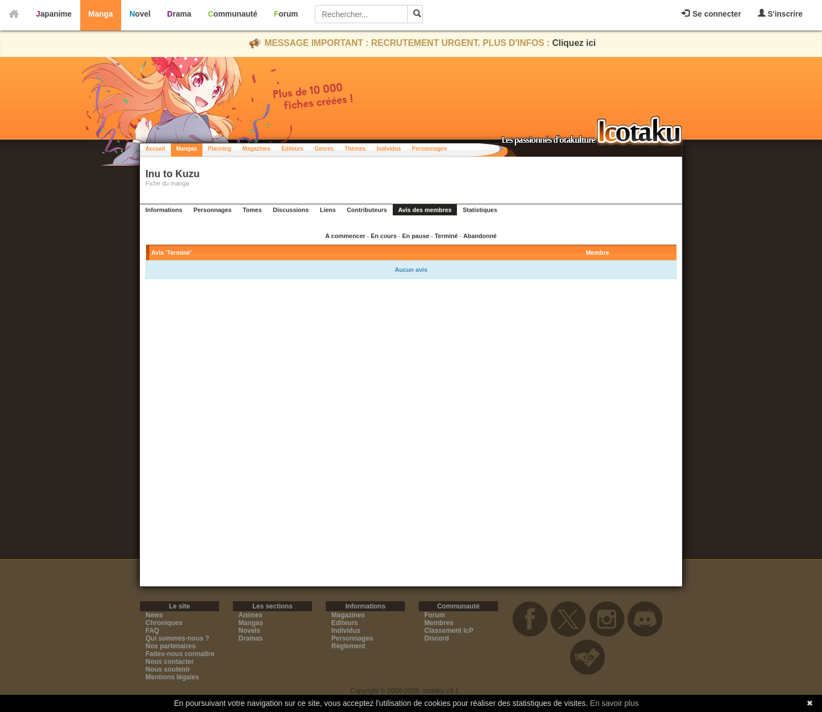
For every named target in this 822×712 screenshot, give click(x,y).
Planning (219, 149)
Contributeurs (367, 210)
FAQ (152, 630)
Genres (324, 149)
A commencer (345, 236)
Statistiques (479, 210)
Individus (389, 149)
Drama (179, 13)
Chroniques (164, 623)
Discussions (291, 210)
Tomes (252, 210)
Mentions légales (172, 677)
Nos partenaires (170, 646)
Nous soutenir (167, 669)
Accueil (155, 149)
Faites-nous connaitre (180, 654)
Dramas (250, 638)
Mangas (186, 149)
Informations (164, 210)
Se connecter (711, 13)
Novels (249, 630)
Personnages (429, 149)
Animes (250, 615)
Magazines (256, 149)
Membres (439, 623)
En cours (384, 236)
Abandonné (480, 236)
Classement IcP (449, 630)
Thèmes (355, 149)
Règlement (348, 646)
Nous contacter (169, 661)
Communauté (232, 13)
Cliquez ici (574, 43)
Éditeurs (293, 149)
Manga (101, 13)
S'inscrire (780, 13)
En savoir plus (614, 703)
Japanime (54, 13)
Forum (286, 13)
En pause (415, 236)
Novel (139, 13)
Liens (328, 210)
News (154, 615)
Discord (436, 638)
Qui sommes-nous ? (177, 638)
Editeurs (344, 623)
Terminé (446, 236)
